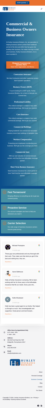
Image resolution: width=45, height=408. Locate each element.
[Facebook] (38, 406)
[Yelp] (41, 406)
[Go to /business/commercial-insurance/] (22, 87)
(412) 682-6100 (11, 347)
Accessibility (6, 399)
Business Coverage (36, 379)
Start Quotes (22, 3)
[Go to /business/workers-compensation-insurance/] (22, 139)
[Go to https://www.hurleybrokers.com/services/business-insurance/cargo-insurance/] (22, 114)
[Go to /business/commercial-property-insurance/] (22, 127)
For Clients (39, 390)
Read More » (8, 261)
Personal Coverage (36, 375)
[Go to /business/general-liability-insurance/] (22, 102)
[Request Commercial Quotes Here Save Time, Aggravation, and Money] (22, 65)
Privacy (36, 397)
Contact (40, 387)
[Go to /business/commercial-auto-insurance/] (22, 152)
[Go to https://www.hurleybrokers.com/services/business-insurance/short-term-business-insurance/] (22, 167)
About (40, 372)
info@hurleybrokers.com (14, 353)
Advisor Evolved (21, 399)
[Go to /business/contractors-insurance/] (22, 74)
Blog (41, 383)
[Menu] (41, 9)
